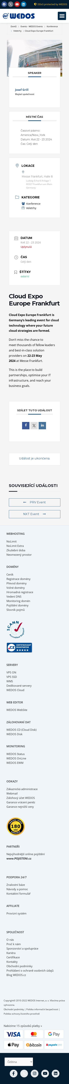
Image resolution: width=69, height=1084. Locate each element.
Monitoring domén (18, 601)
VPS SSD (11, 677)
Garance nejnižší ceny (20, 806)
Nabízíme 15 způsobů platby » (23, 1026)
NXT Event (34, 514)
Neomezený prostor (19, 554)
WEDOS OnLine (16, 758)
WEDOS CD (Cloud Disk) (21, 729)
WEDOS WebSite (16, 710)
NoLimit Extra (15, 546)
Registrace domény (18, 579)
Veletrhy (17, 30)
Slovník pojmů (15, 610)
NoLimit (11, 541)
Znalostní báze (15, 885)
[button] (62, 16)
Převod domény (16, 583)
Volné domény (15, 587)
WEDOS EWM (14, 763)
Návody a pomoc (17, 889)
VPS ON (11, 672)
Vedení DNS (13, 596)
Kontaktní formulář (18, 893)
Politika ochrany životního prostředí (22, 1013)
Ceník (9, 574)
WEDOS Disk (14, 734)
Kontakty (12, 961)
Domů (14, 26)
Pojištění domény (17, 605)
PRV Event (34, 502)
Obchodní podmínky (19, 966)
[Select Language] (19, 1062)
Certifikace (13, 957)
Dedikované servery (19, 685)
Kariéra (10, 953)
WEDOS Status (15, 754)
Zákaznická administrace (22, 789)
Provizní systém (16, 913)
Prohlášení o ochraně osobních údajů (30, 970)
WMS (9, 681)
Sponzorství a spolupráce (22, 948)
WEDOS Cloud (15, 690)
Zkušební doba (15, 550)
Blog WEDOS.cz (16, 975)
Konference (52, 26)
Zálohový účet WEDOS (20, 798)
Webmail (12, 793)
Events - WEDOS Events (32, 26)
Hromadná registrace (19, 592)
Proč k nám (13, 944)
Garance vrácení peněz (20, 802)
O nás (10, 939)
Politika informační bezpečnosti (42, 1009)
